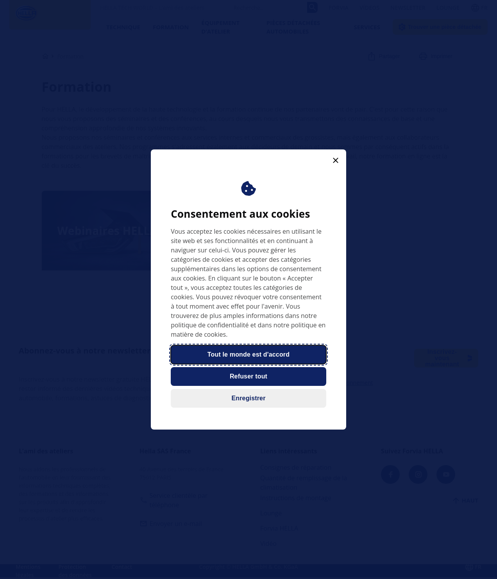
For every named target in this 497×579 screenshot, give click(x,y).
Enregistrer (248, 398)
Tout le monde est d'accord (248, 354)
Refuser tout (248, 376)
